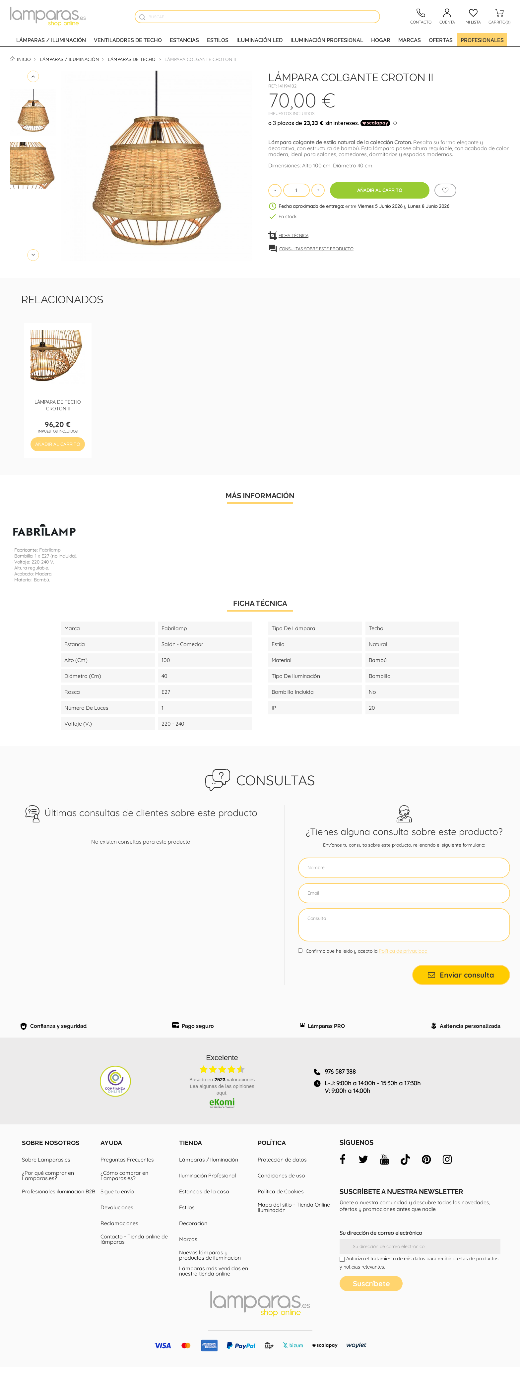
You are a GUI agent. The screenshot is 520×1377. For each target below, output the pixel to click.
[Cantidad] (296, 190)
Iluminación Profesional (207, 1185)
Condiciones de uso (281, 1185)
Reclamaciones (119, 1233)
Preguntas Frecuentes (127, 1169)
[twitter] (363, 1169)
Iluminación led (259, 39)
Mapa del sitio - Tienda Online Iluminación (294, 1217)
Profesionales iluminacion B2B (58, 1201)
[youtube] (384, 1169)
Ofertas (441, 39)
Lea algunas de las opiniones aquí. (222, 1099)
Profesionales (482, 39)
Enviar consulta (461, 975)
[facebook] (343, 1169)
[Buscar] (257, 16)
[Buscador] (142, 17)
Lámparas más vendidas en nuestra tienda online (213, 1281)
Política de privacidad (403, 951)
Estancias (184, 39)
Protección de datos (282, 1169)
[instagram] (447, 1169)
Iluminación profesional (327, 39)
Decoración (193, 1233)
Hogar (380, 39)
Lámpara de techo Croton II (57, 404)
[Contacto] (420, 16)
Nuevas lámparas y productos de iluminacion (210, 1265)
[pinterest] (426, 1169)
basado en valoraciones (222, 1089)
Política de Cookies (281, 1201)
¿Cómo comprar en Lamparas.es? (124, 1185)
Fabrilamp (49, 550)
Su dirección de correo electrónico (381, 1242)
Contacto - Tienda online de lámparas (134, 1249)
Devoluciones (116, 1217)
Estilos (217, 39)
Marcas (409, 39)
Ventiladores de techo (128, 39)
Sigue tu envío (117, 1201)
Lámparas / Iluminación (51, 39)
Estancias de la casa (204, 1201)
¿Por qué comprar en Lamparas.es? (48, 1185)
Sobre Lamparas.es (46, 1169)
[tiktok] (405, 1169)
